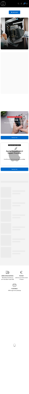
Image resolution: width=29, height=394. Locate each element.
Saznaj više (14, 137)
